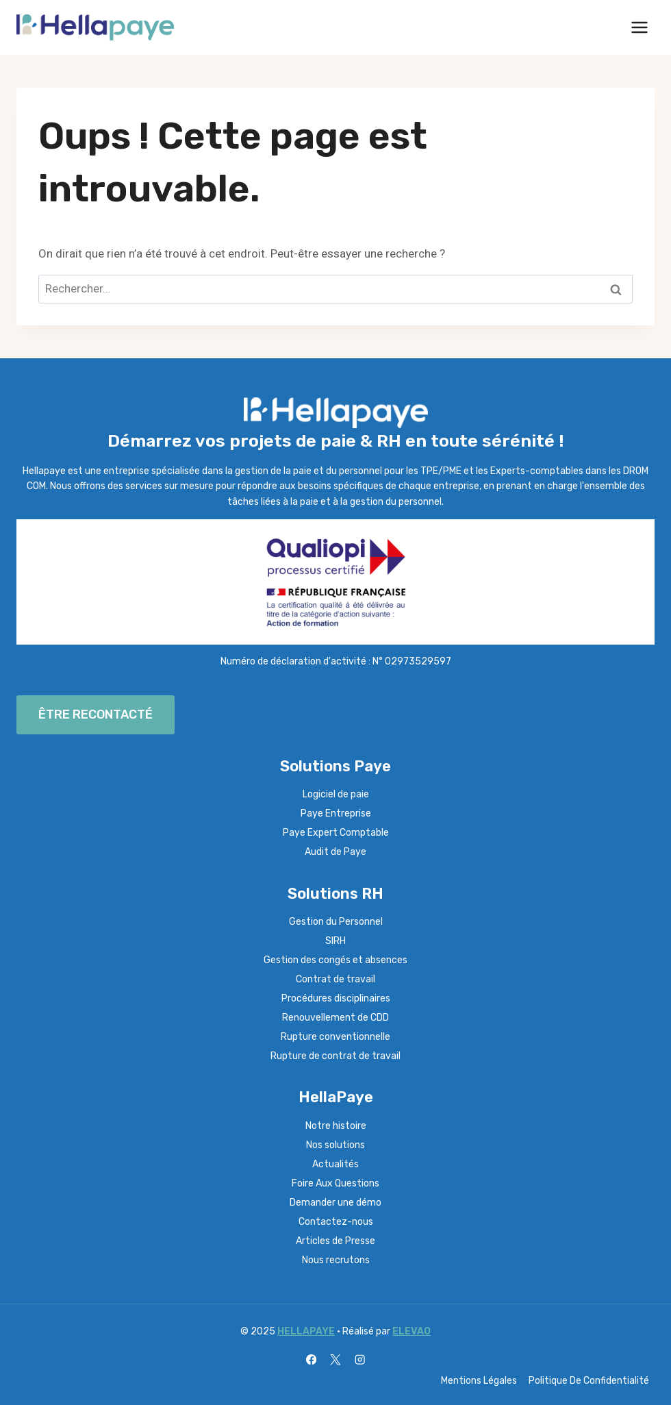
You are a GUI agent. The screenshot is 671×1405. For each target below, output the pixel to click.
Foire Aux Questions (335, 1183)
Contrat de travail (335, 979)
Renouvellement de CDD (335, 1017)
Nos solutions (335, 1145)
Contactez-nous (336, 1222)
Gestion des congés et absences (335, 960)
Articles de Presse (335, 1241)
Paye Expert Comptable (336, 832)
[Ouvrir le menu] (639, 27)
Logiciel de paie (336, 794)
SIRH (335, 941)
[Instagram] (359, 1360)
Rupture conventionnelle (335, 1037)
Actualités (335, 1164)
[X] (335, 1360)
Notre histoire (335, 1126)
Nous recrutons (336, 1260)
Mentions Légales (479, 1381)
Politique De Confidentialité (589, 1381)
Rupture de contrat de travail (335, 1056)
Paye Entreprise (336, 813)
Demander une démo (335, 1202)
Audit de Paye (335, 852)
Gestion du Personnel (336, 922)
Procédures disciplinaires (335, 998)
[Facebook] (311, 1360)
